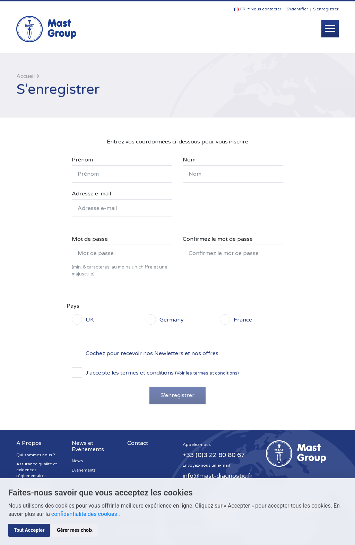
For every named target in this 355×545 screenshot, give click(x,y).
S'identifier (297, 9)
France (243, 319)
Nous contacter (266, 9)
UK (90, 319)
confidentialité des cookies (85, 514)
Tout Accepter (29, 530)
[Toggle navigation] (330, 28)
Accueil (25, 76)
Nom (189, 159)
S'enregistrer (326, 9)
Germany (171, 319)
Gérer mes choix (75, 530)
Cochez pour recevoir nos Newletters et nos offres (152, 353)
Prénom (82, 159)
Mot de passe (90, 239)
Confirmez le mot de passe (218, 239)
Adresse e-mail (91, 193)
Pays (73, 305)
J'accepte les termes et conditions (162, 372)
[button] (242, 9)
